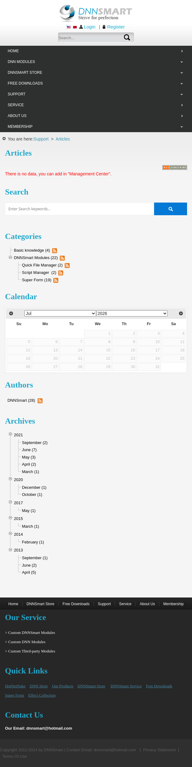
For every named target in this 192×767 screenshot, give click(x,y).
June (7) (29, 449)
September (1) (34, 557)
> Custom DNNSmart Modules (30, 632)
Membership (173, 604)
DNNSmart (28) (21, 400)
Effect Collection (42, 695)
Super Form (14, 695)
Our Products (62, 686)
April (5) (29, 572)
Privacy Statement (159, 750)
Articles (63, 138)
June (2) (29, 565)
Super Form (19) (36, 280)
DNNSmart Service (126, 686)
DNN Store (39, 686)
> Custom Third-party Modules (30, 651)
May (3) (28, 457)
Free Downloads (76, 604)
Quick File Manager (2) (42, 265)
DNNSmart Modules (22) (36, 257)
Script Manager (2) (39, 272)
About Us (147, 604)
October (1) (32, 494)
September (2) (34, 442)
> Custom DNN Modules (25, 641)
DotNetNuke (15, 686)
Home (13, 604)
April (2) (29, 464)
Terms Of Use (14, 756)
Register (116, 26)
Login (90, 26)
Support (41, 138)
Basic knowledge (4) (32, 250)
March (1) (30, 471)
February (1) (33, 542)
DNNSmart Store (40, 604)
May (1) (28, 510)
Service (125, 604)
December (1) (34, 487)
